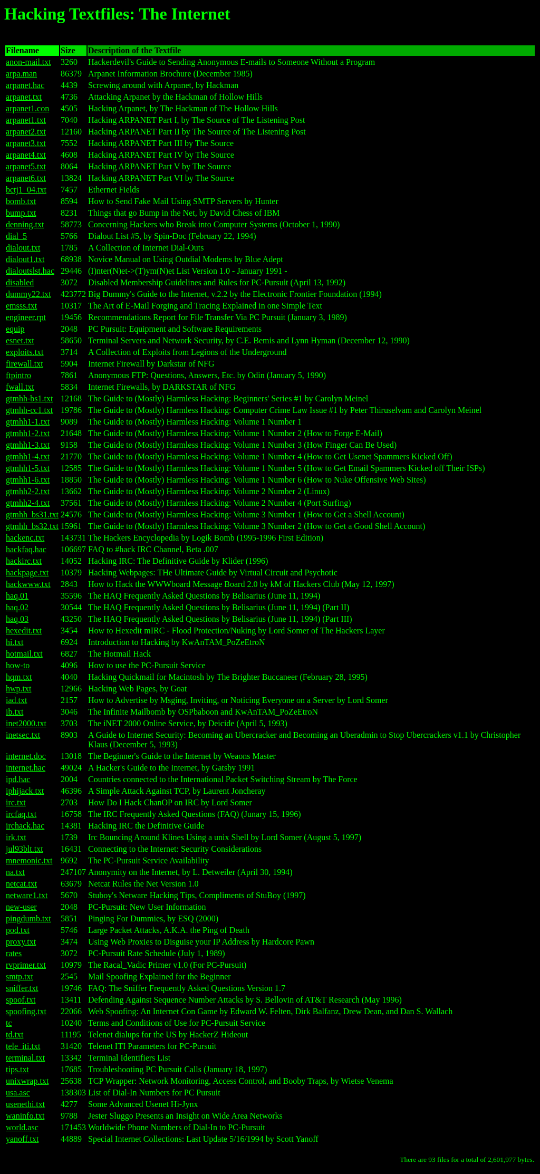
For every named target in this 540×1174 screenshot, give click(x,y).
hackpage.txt (27, 572)
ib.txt (14, 711)
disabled (20, 282)
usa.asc (18, 1092)
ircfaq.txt (21, 814)
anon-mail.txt (28, 61)
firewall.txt (24, 363)
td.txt (14, 1034)
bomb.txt (21, 201)
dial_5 (16, 236)
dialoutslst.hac (30, 270)
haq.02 (17, 607)
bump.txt (21, 212)
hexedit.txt (24, 630)
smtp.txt (19, 976)
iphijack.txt (25, 790)
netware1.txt (27, 895)
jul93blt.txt (24, 848)
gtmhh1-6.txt (28, 479)
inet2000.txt (26, 723)
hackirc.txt (24, 560)
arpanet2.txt (26, 131)
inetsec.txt (23, 734)
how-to (18, 665)
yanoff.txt (22, 1138)
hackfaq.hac (26, 549)
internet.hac (25, 767)
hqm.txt (19, 676)
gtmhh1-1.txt (28, 421)
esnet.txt (20, 340)
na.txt (15, 872)
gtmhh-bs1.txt (29, 398)
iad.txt (16, 700)
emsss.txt (21, 305)
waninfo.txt (25, 1115)
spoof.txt (20, 999)
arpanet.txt (24, 96)
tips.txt (17, 1069)
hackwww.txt (28, 584)
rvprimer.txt (26, 964)
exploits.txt (25, 352)
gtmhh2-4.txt (28, 502)
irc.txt (16, 802)
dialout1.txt (25, 259)
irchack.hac (25, 825)
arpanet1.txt (26, 120)
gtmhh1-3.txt (28, 444)
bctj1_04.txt (26, 189)
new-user (21, 906)
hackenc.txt (25, 537)
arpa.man (21, 73)
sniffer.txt (22, 988)
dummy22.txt (28, 294)
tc (9, 1022)
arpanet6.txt (26, 178)
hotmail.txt (24, 653)
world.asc (22, 1127)
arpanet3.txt (26, 143)
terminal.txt (25, 1057)
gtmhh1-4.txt (28, 456)
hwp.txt (18, 688)
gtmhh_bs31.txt (32, 514)
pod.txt (18, 930)
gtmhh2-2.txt (28, 491)
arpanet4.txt (26, 154)
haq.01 (17, 595)
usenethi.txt (25, 1104)
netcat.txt (21, 883)
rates (14, 953)
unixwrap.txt (27, 1080)
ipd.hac (18, 779)
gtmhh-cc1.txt (29, 410)
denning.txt (25, 224)
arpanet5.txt (26, 166)
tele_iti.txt (23, 1046)
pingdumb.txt (28, 918)
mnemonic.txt (29, 860)
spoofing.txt (26, 1011)
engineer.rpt (26, 317)
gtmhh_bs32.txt (32, 526)
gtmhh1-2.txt (28, 433)
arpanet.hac (25, 85)
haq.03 (17, 618)
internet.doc (26, 756)
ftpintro (18, 375)
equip (15, 328)
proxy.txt (21, 941)
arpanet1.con (27, 108)
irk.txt (16, 837)
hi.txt (14, 642)
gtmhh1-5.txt (28, 468)
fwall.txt (20, 386)
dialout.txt (23, 247)
